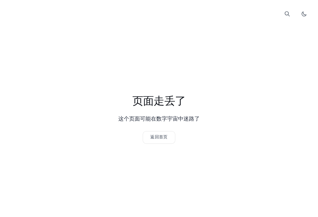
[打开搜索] (287, 13)
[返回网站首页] (159, 137)
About (184, 15)
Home (133, 15)
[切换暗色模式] (304, 13)
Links (158, 15)
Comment (171, 15)
